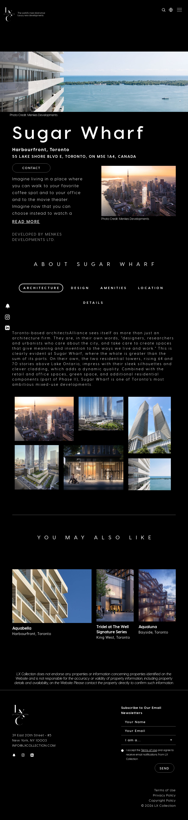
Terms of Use (149, 750)
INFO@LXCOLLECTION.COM (34, 745)
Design (80, 288)
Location (151, 288)
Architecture (41, 288)
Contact (31, 168)
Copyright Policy (162, 800)
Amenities (113, 288)
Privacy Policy (164, 795)
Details (93, 302)
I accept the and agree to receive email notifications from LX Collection (150, 754)
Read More (26, 221)
